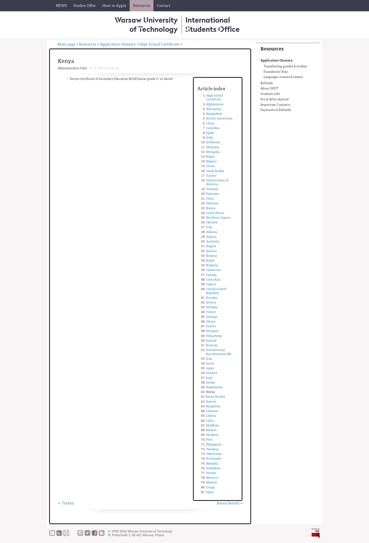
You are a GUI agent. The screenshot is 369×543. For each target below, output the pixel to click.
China (210, 123)
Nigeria (211, 161)
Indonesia (213, 142)
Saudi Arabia (215, 171)
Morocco (212, 478)
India (209, 137)
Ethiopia (212, 307)
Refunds (267, 83)
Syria (209, 198)
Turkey (211, 176)
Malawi (211, 482)
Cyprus (211, 284)
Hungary (212, 331)
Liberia (211, 416)
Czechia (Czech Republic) (216, 291)
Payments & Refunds (276, 110)
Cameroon (213, 270)
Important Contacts (275, 105)
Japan (210, 368)
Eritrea (211, 302)
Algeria (211, 237)
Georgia (211, 317)
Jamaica (211, 373)
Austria (211, 251)
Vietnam (212, 189)
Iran (209, 359)
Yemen (211, 473)
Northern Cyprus (218, 218)
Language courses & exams (283, 77)
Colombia (212, 128)
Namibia (212, 463)
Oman (210, 166)
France (211, 312)
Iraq (209, 227)
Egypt (210, 133)
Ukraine (212, 222)
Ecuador (211, 298)
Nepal (210, 157)
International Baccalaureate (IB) (218, 352)
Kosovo (211, 402)
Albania (211, 232)
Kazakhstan (214, 387)
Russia (210, 208)
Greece (211, 326)
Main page (66, 44)
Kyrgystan (213, 406)
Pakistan (212, 203)
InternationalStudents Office (212, 24)
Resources (272, 48)
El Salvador (214, 459)
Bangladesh (214, 114)
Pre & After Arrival (275, 99)
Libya (210, 421)
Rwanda (211, 345)
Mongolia (213, 152)
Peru (209, 439)
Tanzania (212, 449)
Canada (211, 275)
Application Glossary (277, 60)
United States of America (217, 182)
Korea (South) (215, 397)
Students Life (270, 94)
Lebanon (212, 411)
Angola (211, 246)
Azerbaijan (213, 109)
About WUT (269, 88)
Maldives (212, 425)
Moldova (212, 435)
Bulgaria (212, 265)
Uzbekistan (214, 454)
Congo (210, 487)
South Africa (215, 213)
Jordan (210, 382)
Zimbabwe (213, 468)
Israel (210, 363)
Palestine (212, 194)
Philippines (214, 444)
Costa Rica (213, 280)
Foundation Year (276, 72)
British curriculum (219, 118)
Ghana (210, 321)
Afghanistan (215, 104)
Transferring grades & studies (285, 66)
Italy (209, 378)
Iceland (211, 341)
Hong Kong (213, 336)
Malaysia (212, 147)
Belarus (211, 256)
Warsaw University (146, 24)
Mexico (211, 430)
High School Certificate (159, 44)
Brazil (210, 260)
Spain (210, 492)
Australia (212, 241)
